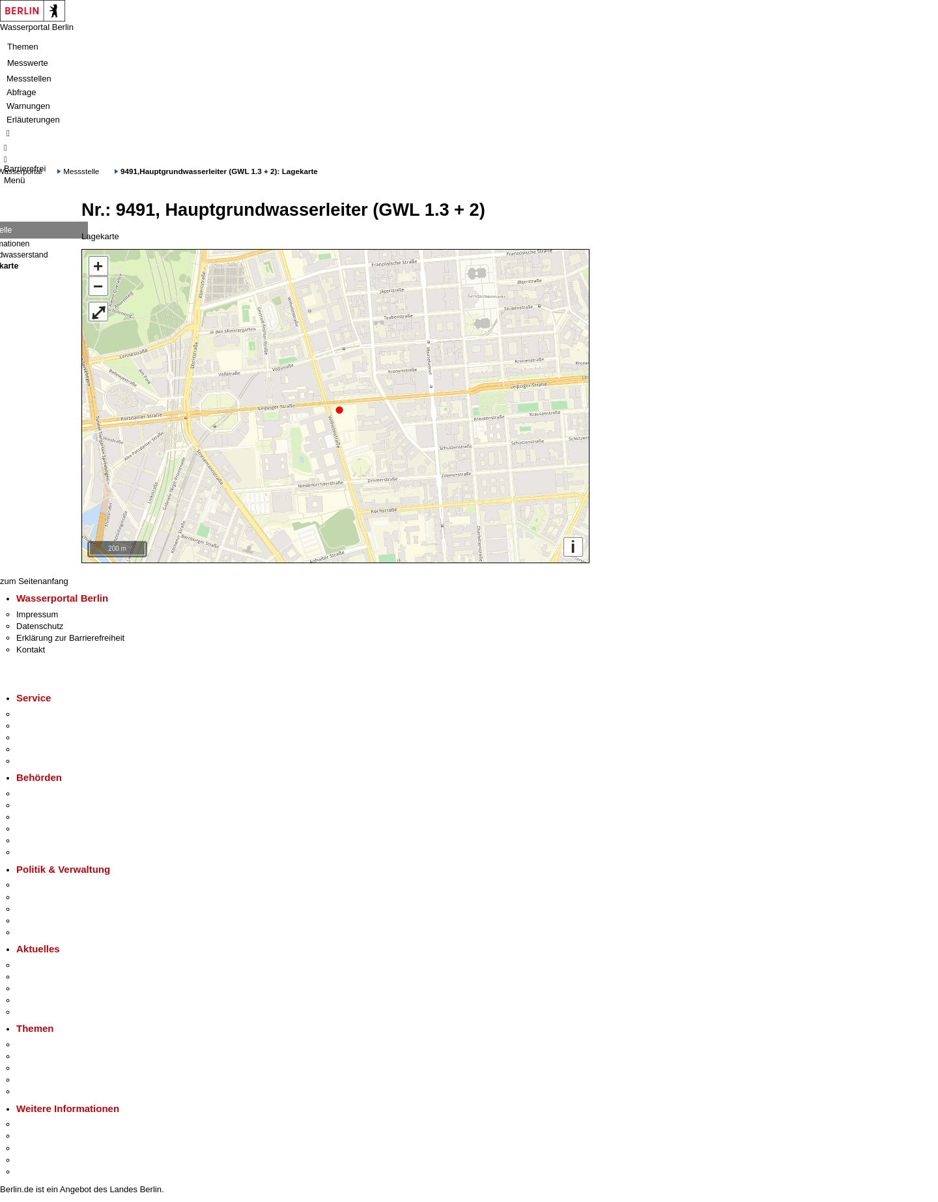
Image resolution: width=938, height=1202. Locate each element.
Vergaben (34, 932)
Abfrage (21, 92)
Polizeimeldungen (49, 977)
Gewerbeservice (47, 761)
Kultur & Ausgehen (51, 1124)
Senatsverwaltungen (54, 805)
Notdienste (36, 749)
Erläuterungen (33, 120)
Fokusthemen (42, 1044)
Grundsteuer (39, 1091)
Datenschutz (39, 626)
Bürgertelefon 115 (49, 737)
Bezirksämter (41, 817)
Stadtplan (34, 1172)
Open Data (36, 921)
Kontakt (30, 649)
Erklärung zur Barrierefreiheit (70, 638)
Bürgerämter (39, 829)
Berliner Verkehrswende (61, 1056)
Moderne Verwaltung (55, 1068)
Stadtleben (36, 1160)
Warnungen (28, 106)
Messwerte (27, 63)
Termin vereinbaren (52, 726)
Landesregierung (48, 885)
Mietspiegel (37, 1080)
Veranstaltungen (47, 988)
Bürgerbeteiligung (49, 909)
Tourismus (35, 1136)
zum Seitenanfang (34, 581)
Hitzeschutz (38, 1012)
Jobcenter (34, 840)
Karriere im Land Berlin (59, 897)
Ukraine (31, 1000)
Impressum (37, 614)
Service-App (39, 714)
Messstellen (29, 78)
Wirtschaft (35, 1148)
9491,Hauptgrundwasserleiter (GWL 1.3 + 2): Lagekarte (219, 171)
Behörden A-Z (42, 794)
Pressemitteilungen (52, 965)
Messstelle (81, 171)
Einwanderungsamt (52, 852)
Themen (22, 46)
